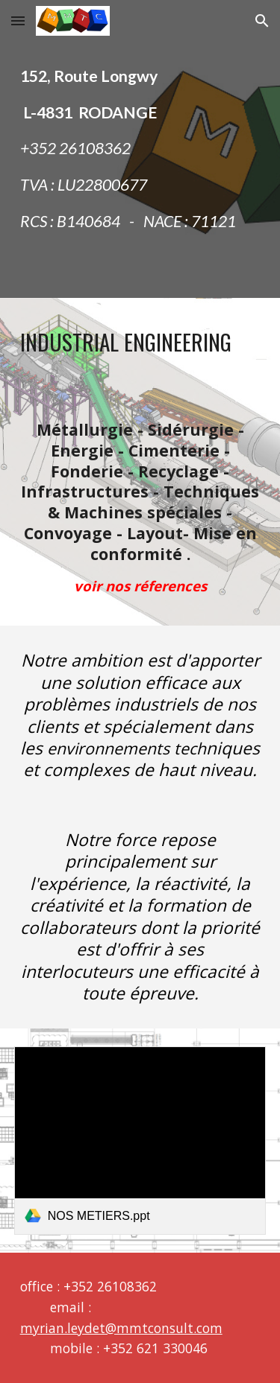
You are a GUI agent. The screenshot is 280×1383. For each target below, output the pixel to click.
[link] (140, 1140)
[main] (140, 149)
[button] (18, 20)
